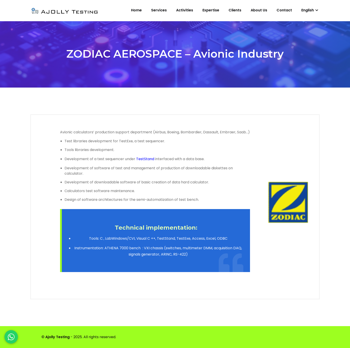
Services (159, 10)
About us (259, 10)
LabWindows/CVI (120, 238)
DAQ (237, 248)
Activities (184, 10)
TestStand (145, 158)
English (309, 10)
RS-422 (179, 254)
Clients (235, 10)
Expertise (210, 10)
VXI (147, 248)
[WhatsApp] (11, 337)
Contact (284, 10)
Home (136, 10)
